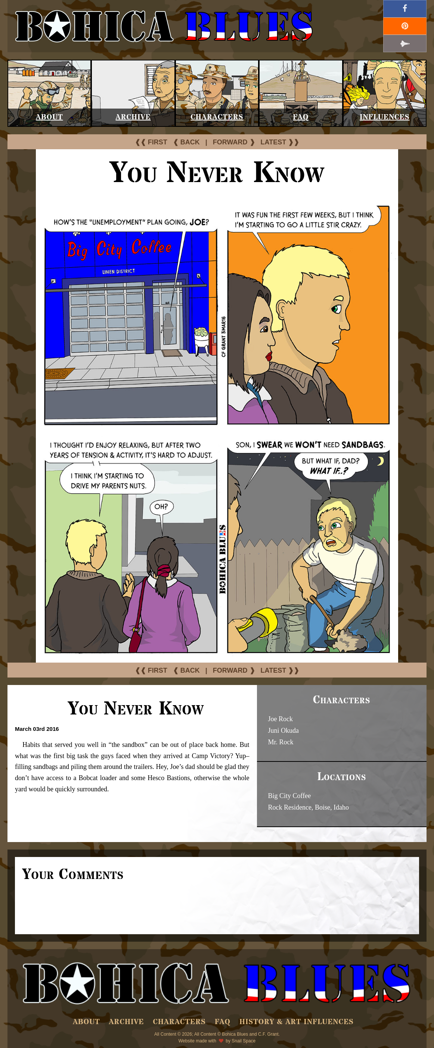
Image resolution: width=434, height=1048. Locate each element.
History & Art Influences (296, 1022)
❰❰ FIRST (151, 142)
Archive (133, 117)
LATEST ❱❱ (280, 142)
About (49, 117)
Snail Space (243, 1041)
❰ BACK (186, 142)
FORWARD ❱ (234, 142)
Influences (385, 117)
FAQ (301, 117)
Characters (216, 117)
